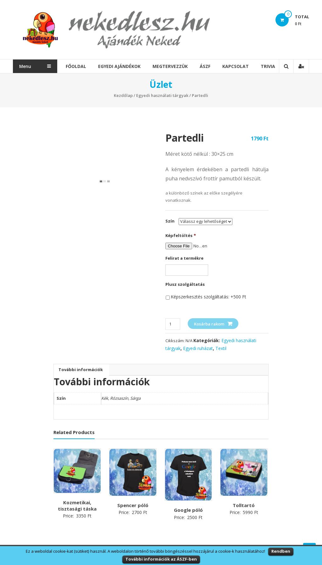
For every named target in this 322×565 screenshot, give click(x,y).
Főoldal (77, 66)
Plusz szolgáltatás (185, 284)
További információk (80, 369)
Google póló (188, 510)
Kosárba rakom (209, 324)
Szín (170, 221)
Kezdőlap (123, 95)
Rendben (280, 551)
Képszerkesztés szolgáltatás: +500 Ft (208, 297)
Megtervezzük (171, 66)
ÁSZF (206, 66)
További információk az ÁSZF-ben (161, 559)
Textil (220, 348)
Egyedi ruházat (198, 348)
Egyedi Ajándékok (120, 66)
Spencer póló (132, 505)
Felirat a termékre (184, 258)
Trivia (269, 66)
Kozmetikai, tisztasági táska (77, 505)
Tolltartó (244, 505)
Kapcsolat (236, 66)
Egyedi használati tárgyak (162, 95)
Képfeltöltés (180, 235)
